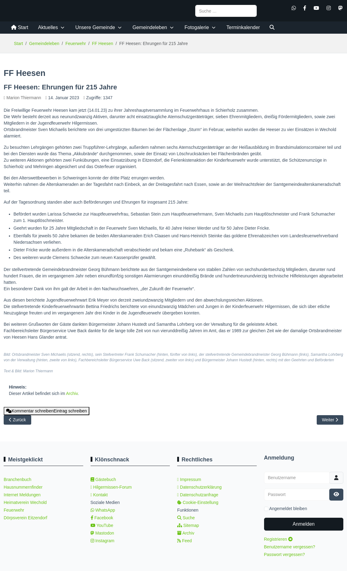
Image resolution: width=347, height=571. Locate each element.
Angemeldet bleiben (288, 508)
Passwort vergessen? (284, 554)
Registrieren (278, 539)
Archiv (72, 393)
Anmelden (304, 524)
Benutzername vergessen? (289, 546)
